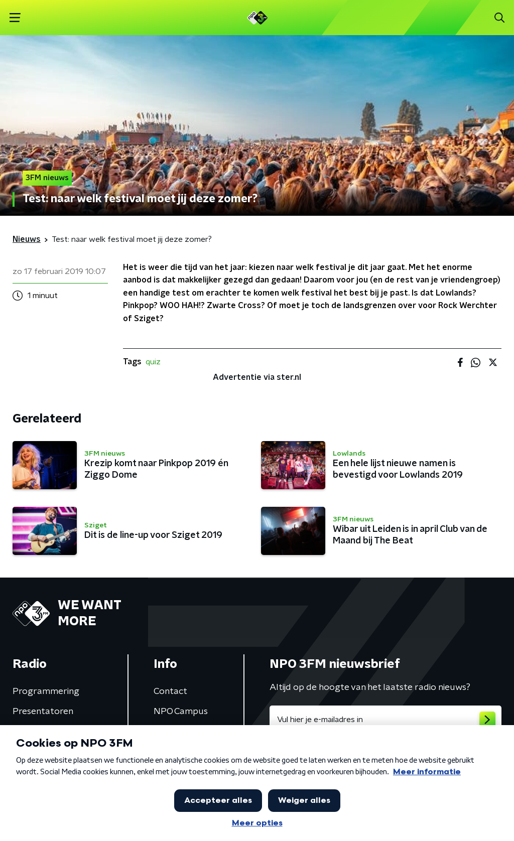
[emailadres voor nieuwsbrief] (385, 720)
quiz (153, 362)
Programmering (46, 691)
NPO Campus (181, 711)
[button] (15, 18)
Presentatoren (43, 711)
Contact (170, 691)
